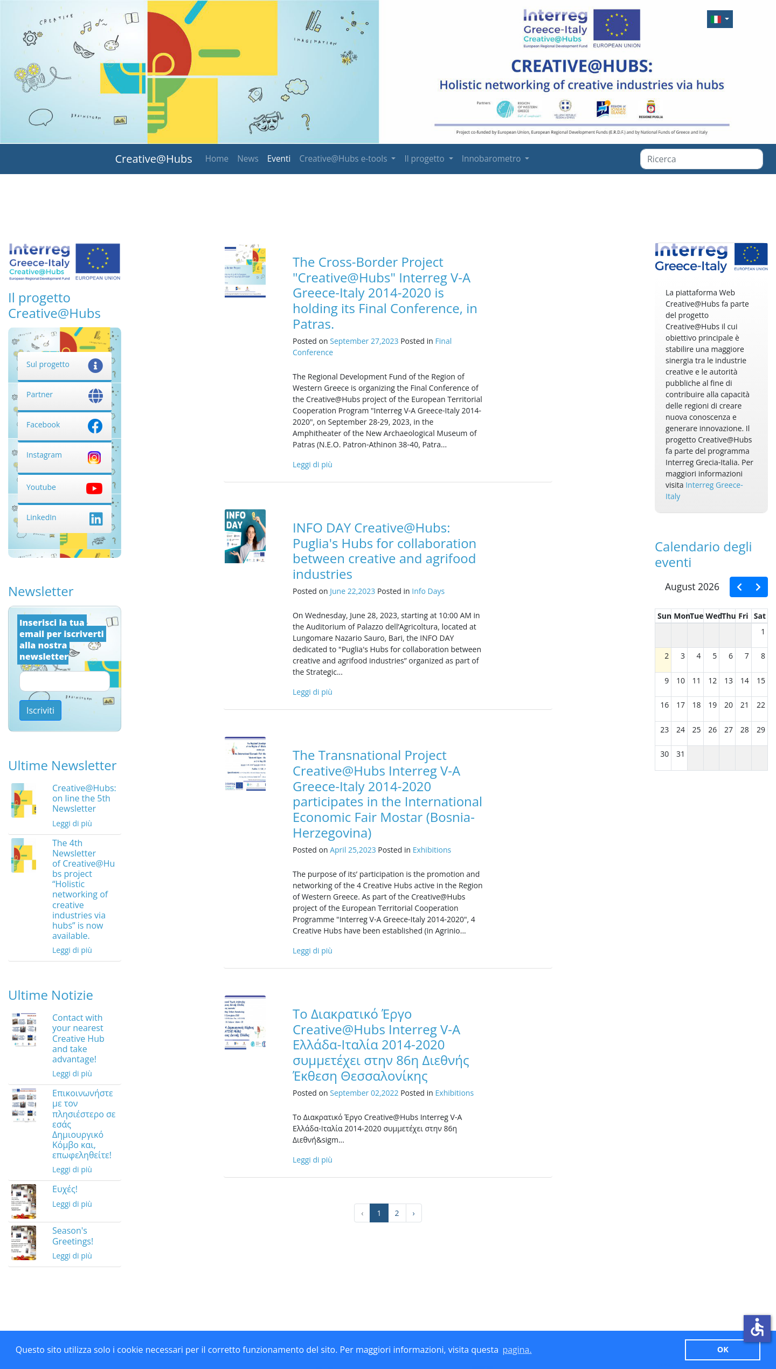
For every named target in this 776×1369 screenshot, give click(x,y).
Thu (729, 616)
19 (712, 705)
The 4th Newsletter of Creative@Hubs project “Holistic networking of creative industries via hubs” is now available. (83, 889)
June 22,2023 (352, 591)
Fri (743, 616)
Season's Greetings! (72, 1236)
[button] (720, 19)
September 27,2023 (364, 341)
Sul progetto (64, 364)
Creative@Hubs (153, 158)
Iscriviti (40, 710)
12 (712, 680)
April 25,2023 (353, 850)
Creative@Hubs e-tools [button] (344, 158)
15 (761, 680)
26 (712, 729)
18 (696, 705)
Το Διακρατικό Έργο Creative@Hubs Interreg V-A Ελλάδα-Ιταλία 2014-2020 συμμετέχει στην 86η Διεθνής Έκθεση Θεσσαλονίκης (381, 1044)
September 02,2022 (364, 1093)
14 (744, 680)
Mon (682, 616)
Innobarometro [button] (492, 158)
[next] (758, 587)
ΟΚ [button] (723, 1349)
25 (696, 729)
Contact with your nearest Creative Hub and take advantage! (78, 1038)
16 (664, 705)
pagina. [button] (516, 1350)
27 (728, 729)
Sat (760, 616)
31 (680, 754)
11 (696, 680)
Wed (714, 616)
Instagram (64, 454)
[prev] (739, 587)
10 (680, 680)
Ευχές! (65, 1189)
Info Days (428, 591)
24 (680, 729)
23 (664, 729)
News (248, 158)
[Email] (64, 681)
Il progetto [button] (425, 158)
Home (217, 158)
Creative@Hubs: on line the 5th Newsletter (84, 798)
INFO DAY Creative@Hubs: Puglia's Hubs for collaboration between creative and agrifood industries (384, 550)
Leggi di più (72, 823)
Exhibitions (432, 850)
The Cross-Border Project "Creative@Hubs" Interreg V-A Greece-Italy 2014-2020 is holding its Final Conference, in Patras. (385, 293)
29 (761, 729)
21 (744, 705)
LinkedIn (64, 517)
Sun (664, 616)
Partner (64, 394)
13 (728, 680)
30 (664, 754)
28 (744, 729)
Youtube (64, 487)
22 (761, 705)
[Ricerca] (701, 159)
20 (728, 705)
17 (680, 705)
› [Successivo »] (414, 1213)
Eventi (279, 158)
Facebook (64, 424)
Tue (697, 616)
